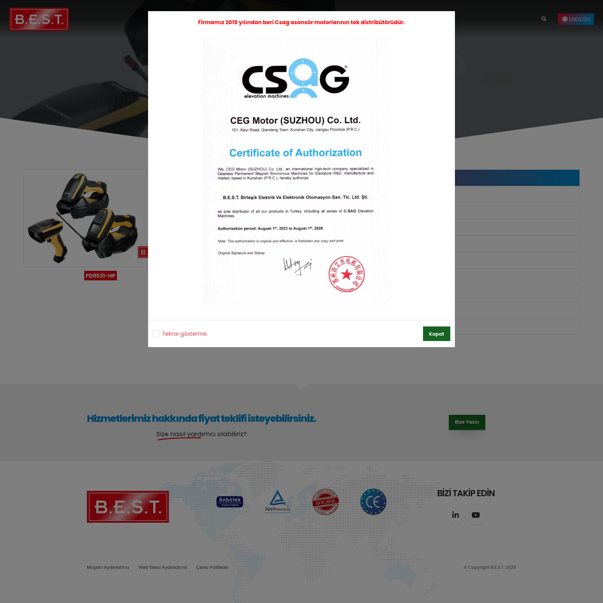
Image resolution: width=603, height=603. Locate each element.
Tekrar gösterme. (185, 334)
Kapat (436, 334)
